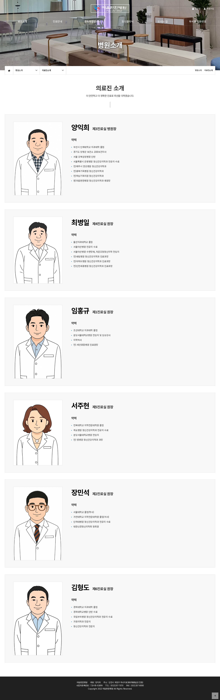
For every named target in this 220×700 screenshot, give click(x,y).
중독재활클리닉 (92, 21)
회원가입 (209, 8)
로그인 (196, 8)
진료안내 (57, 21)
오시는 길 (163, 21)
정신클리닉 (127, 21)
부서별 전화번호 (197, 21)
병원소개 (22, 21)
